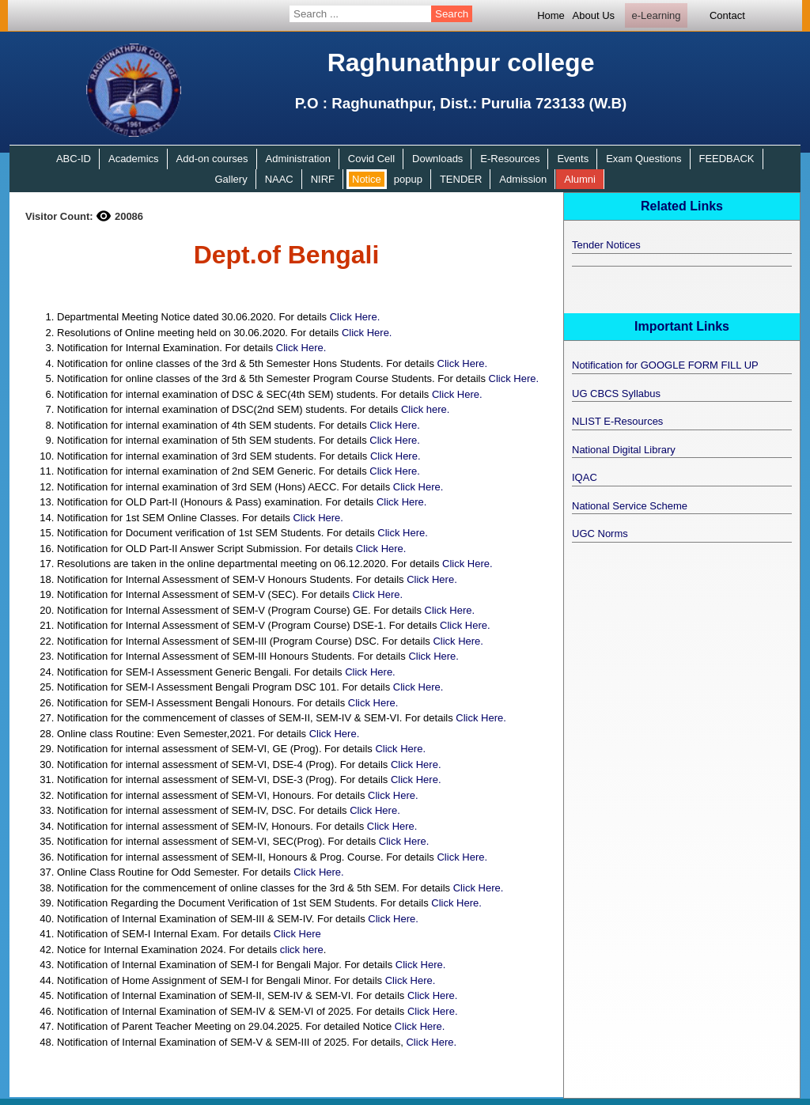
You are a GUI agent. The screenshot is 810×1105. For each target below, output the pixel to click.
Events (573, 159)
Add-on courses (212, 159)
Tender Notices (606, 245)
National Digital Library (624, 450)
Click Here (297, 934)
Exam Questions (643, 159)
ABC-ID (73, 159)
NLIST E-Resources (617, 421)
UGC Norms (600, 533)
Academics (133, 159)
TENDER (461, 179)
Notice (366, 179)
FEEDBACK (726, 159)
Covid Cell (371, 159)
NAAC (279, 179)
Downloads (437, 159)
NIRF (323, 179)
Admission (523, 179)
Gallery (230, 179)
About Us (594, 15)
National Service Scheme (629, 506)
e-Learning (655, 15)
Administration (298, 159)
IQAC (584, 477)
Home (551, 15)
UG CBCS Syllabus (616, 393)
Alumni (580, 179)
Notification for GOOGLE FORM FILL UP (665, 365)
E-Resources (509, 159)
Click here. (425, 409)
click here (302, 950)
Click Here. (355, 317)
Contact (727, 15)
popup (408, 179)
